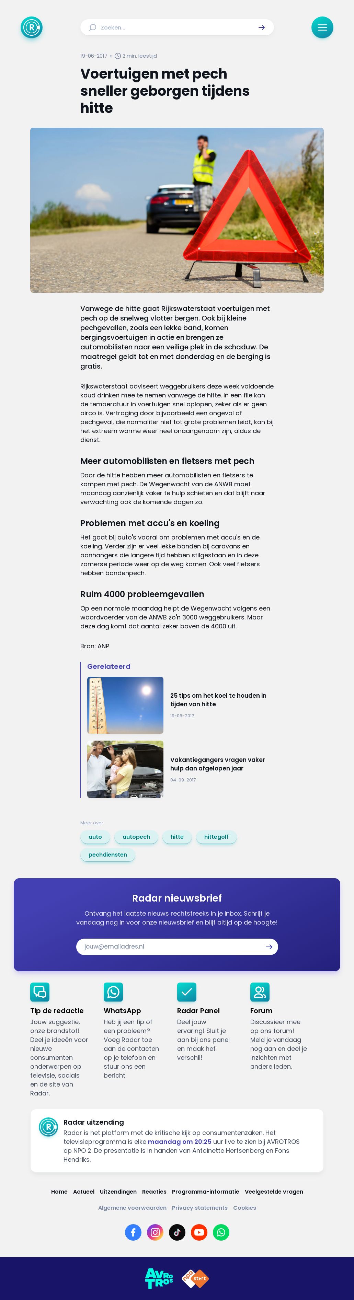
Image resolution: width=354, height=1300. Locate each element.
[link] (95, 837)
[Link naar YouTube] (199, 1232)
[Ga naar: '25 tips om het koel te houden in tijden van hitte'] (180, 705)
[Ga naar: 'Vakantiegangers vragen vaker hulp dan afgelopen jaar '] (180, 769)
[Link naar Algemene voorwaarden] (132, 1208)
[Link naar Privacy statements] (200, 1208)
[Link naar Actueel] (83, 1192)
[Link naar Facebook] (133, 1232)
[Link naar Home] (59, 1192)
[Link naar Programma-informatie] (205, 1192)
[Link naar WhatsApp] (221, 1232)
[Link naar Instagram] (155, 1232)
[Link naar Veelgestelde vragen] (274, 1192)
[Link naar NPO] (195, 1278)
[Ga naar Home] (32, 27)
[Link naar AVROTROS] (159, 1278)
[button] (262, 27)
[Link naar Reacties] (154, 1192)
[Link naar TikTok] (177, 1232)
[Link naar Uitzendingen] (118, 1192)
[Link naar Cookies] (244, 1208)
